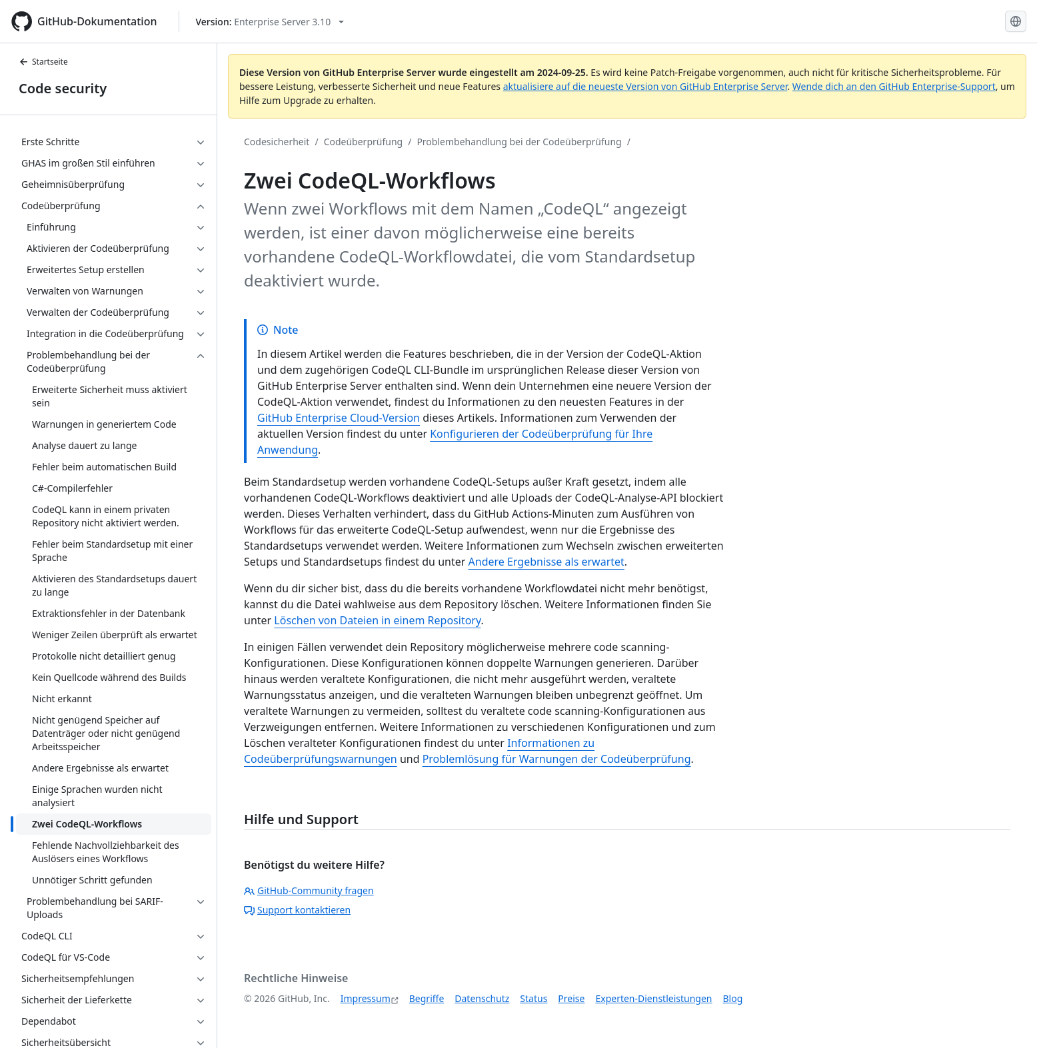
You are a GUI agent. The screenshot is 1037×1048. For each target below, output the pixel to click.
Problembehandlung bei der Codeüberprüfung (519, 141)
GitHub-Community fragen (309, 890)
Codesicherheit (276, 141)
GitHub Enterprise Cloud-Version (338, 417)
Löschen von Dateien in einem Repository (377, 620)
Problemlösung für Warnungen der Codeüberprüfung (557, 759)
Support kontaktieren (297, 909)
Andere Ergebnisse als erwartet (546, 561)
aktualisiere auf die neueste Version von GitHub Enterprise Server (645, 86)
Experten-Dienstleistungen (653, 998)
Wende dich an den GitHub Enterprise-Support (894, 86)
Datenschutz (482, 998)
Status (533, 998)
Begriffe (427, 998)
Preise (571, 998)
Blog (733, 998)
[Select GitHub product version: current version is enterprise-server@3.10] (270, 21)
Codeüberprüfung (363, 141)
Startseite (43, 61)
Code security (63, 88)
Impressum (366, 998)
